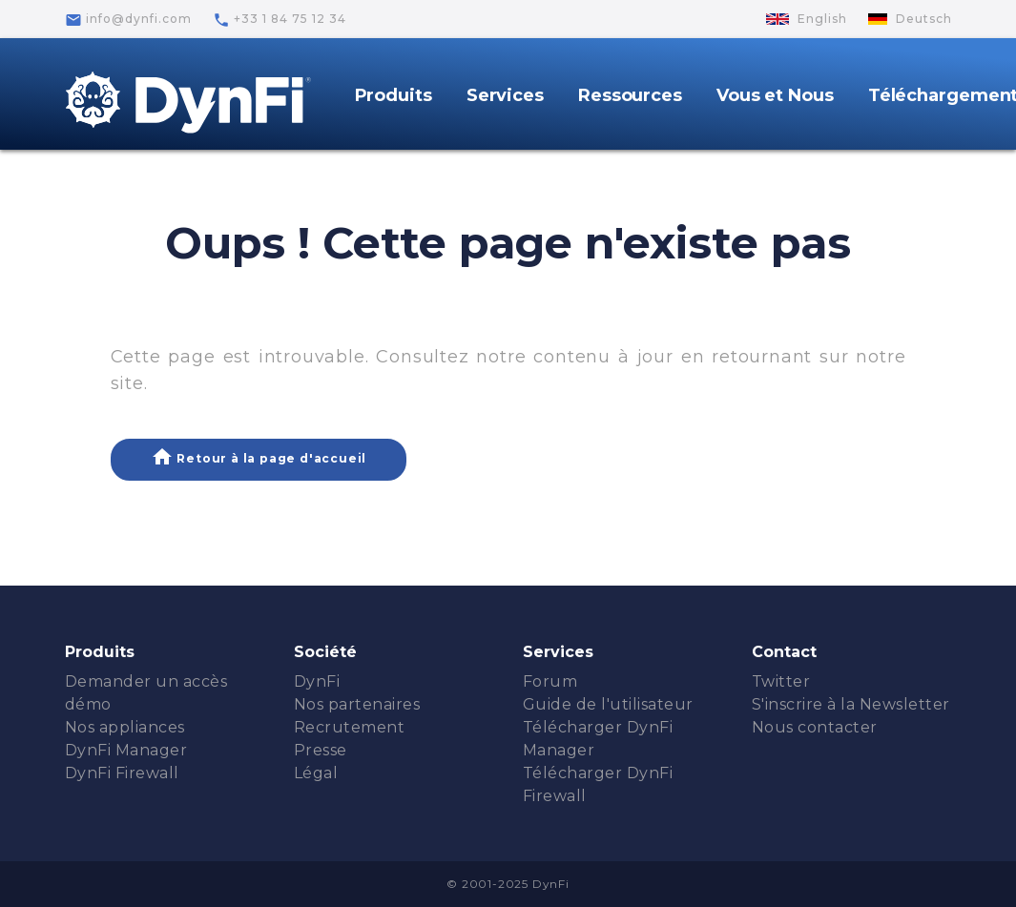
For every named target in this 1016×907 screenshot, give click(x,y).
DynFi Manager (126, 750)
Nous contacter (815, 727)
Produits (393, 95)
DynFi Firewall (122, 773)
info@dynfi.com (128, 20)
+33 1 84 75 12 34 (279, 20)
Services (505, 95)
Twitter (781, 681)
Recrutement (349, 727)
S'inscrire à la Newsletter (851, 704)
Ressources (630, 95)
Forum (550, 681)
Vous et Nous (775, 95)
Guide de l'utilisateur (608, 704)
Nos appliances (125, 727)
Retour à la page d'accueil (259, 456)
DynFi (317, 681)
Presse (320, 750)
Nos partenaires (357, 704)
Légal (316, 773)
